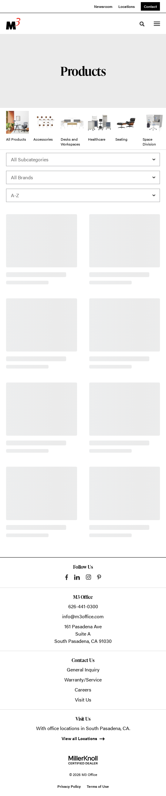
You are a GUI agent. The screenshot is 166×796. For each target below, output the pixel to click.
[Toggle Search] (142, 24)
